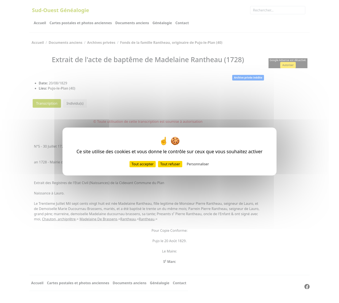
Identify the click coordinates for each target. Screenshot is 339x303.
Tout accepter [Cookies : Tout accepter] (143, 164)
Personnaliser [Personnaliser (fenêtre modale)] (198, 164)
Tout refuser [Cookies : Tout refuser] (170, 164)
